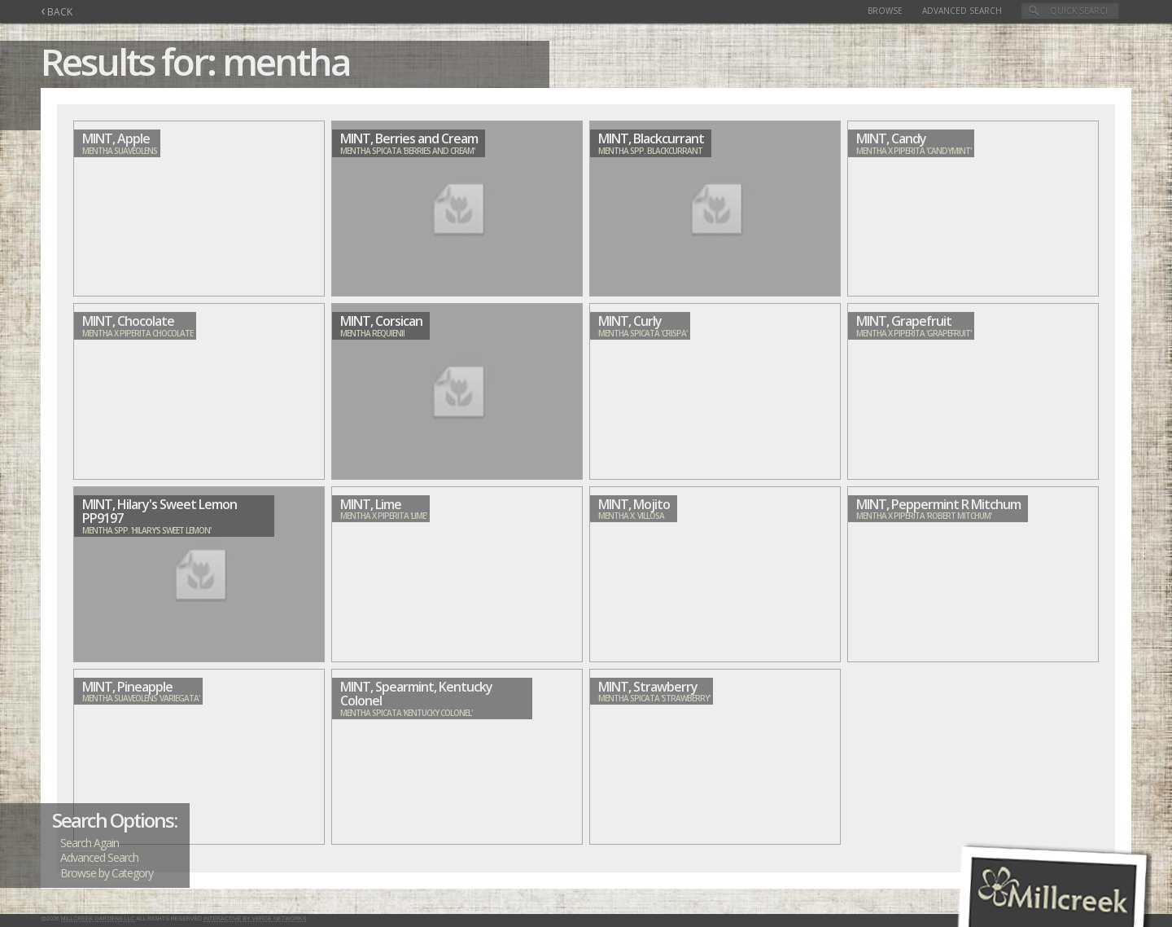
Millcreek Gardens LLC (98, 918)
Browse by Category (106, 873)
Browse (885, 10)
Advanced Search (962, 10)
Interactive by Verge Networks (254, 918)
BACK (56, 12)
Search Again (89, 842)
